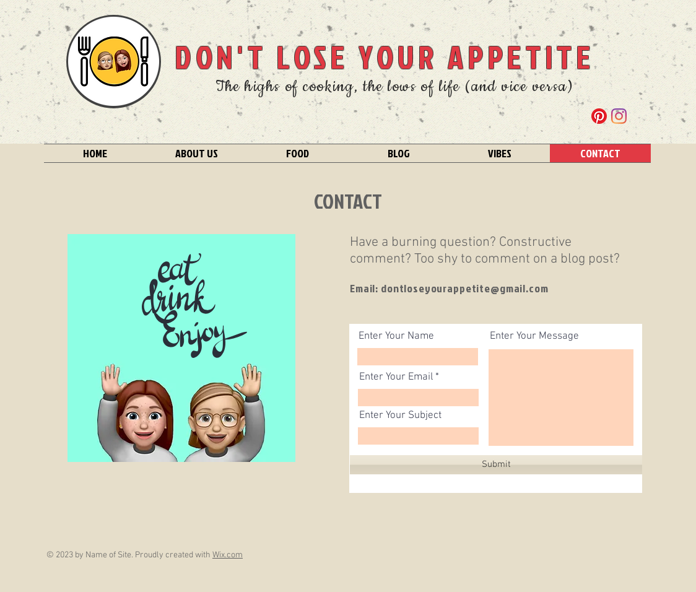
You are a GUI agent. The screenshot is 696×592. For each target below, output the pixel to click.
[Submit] (496, 464)
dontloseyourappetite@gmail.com (465, 288)
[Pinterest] (599, 116)
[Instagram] (619, 116)
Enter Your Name (396, 336)
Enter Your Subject (400, 416)
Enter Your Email (396, 377)
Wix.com (227, 555)
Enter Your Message (534, 336)
